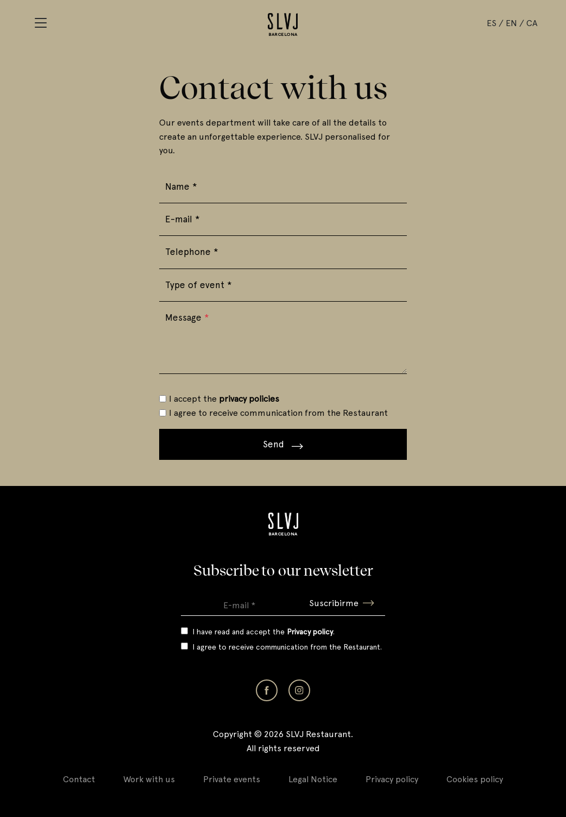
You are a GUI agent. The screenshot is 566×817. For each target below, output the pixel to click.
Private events (231, 779)
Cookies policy (474, 779)
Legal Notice (312, 779)
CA (531, 23)
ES (491, 23)
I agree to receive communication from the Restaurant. (287, 647)
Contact (79, 779)
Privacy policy (392, 779)
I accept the (224, 399)
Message (187, 317)
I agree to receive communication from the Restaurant (278, 413)
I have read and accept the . (263, 631)
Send (283, 444)
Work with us (149, 779)
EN (511, 23)
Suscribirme (341, 603)
